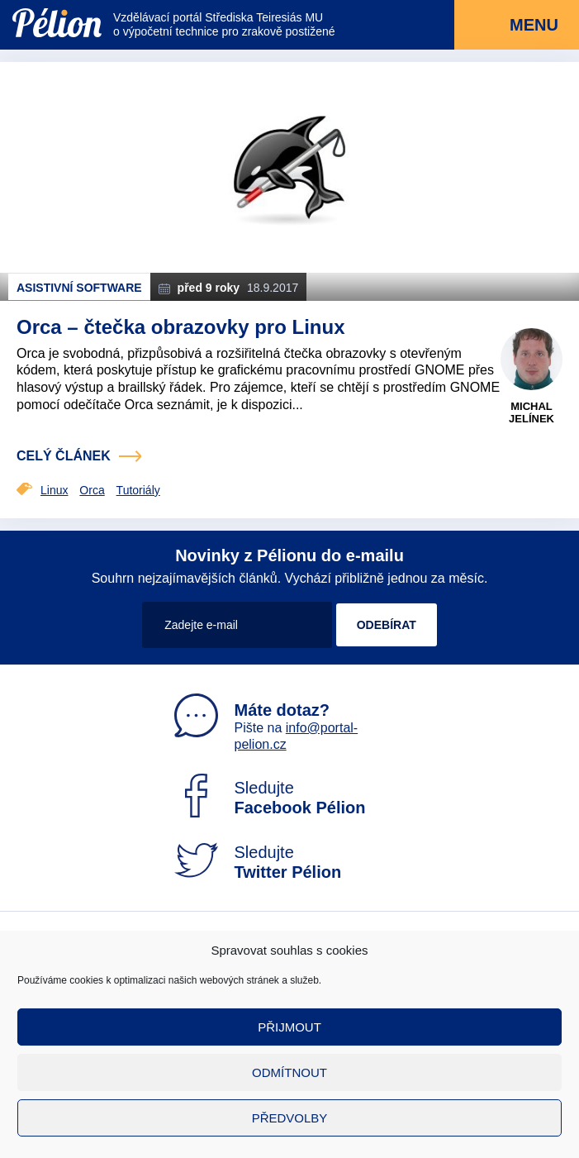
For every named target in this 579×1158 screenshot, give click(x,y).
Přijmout (289, 1027)
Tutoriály (138, 490)
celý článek (64, 456)
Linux (54, 490)
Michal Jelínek (531, 413)
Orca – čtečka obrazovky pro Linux (181, 327)
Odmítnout (289, 1072)
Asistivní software (79, 287)
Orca (91, 490)
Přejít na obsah (12, 0)
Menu (516, 26)
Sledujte (270, 797)
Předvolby (290, 1118)
